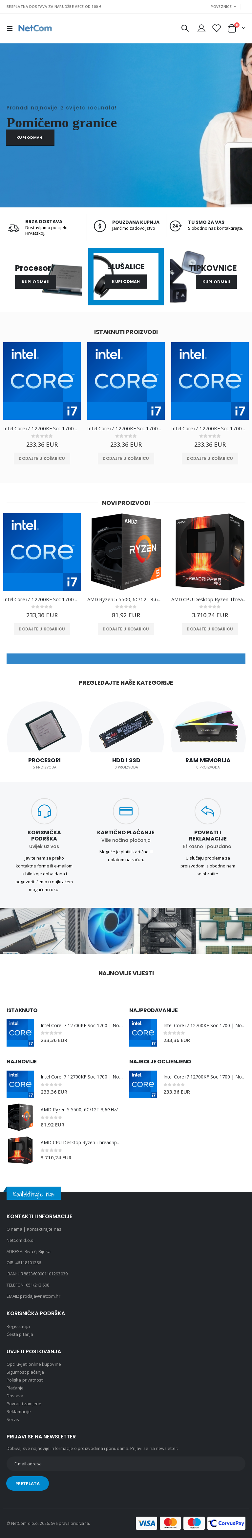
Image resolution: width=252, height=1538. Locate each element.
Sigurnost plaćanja (25, 1372)
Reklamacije (19, 1411)
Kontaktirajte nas (44, 1229)
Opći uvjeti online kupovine (34, 1364)
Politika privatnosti (25, 1380)
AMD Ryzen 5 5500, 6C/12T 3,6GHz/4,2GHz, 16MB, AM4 (126, 599)
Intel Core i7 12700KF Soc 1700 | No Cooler (42, 428)
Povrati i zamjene (24, 1404)
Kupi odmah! (30, 137)
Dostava (15, 1396)
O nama (14, 1229)
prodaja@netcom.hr (40, 1296)
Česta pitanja (20, 1334)
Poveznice (221, 6)
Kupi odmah (36, 282)
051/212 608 (38, 1285)
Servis (13, 1419)
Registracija (18, 1326)
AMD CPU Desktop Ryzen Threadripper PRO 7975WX (210, 599)
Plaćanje (15, 1388)
